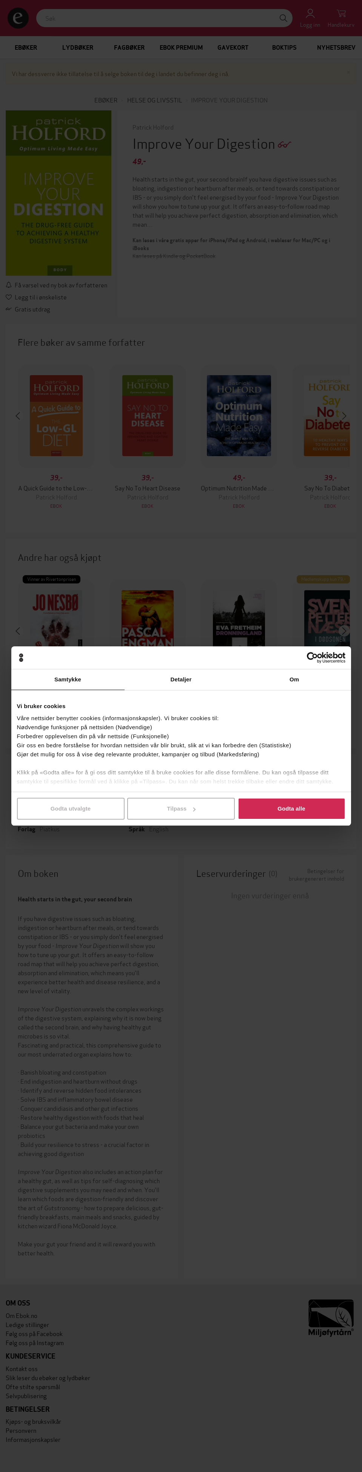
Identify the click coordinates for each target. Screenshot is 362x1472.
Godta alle (291, 808)
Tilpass (181, 808)
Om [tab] (294, 679)
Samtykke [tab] (67, 679)
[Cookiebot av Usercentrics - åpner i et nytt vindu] (312, 657)
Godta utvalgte (71, 808)
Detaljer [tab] (181, 679)
